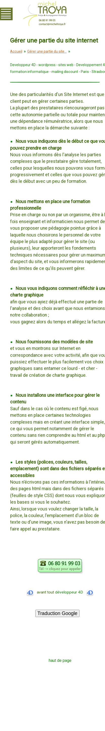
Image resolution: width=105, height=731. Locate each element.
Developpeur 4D (23, 65)
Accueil (16, 51)
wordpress (47, 65)
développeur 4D (74, 592)
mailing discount (64, 72)
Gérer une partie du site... (47, 51)
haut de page (60, 660)
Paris (85, 72)
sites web (65, 65)
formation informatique (29, 72)
